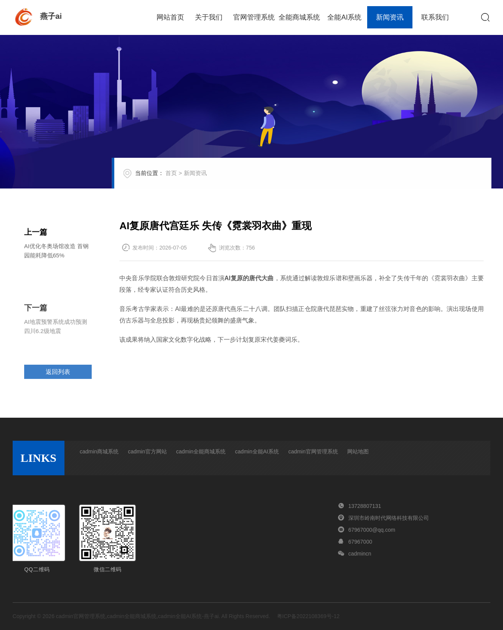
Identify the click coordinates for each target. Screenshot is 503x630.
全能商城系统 (299, 17)
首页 (183, 178)
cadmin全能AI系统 (257, 451)
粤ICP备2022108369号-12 (308, 616)
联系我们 (435, 17)
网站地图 (358, 451)
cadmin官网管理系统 (313, 451)
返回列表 (58, 382)
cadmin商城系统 (99, 451)
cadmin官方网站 (147, 451)
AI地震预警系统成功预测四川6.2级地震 (55, 341)
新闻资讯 (390, 17)
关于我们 (209, 17)
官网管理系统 (254, 17)
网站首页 (170, 17)
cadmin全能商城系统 (201, 451)
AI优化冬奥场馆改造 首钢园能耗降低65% (56, 252)
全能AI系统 (344, 17)
